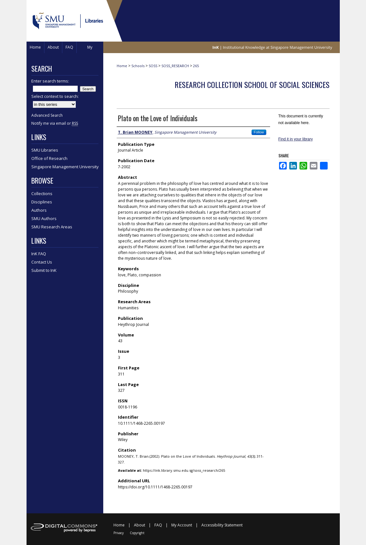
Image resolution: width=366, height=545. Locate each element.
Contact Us (41, 262)
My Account (181, 525)
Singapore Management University (65, 167)
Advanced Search (47, 115)
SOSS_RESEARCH (175, 65)
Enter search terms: (50, 81)
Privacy (118, 533)
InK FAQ (38, 254)
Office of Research (49, 158)
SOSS (153, 65)
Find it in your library (295, 139)
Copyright (137, 533)
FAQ (158, 525)
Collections (41, 193)
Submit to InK (44, 270)
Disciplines (41, 202)
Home (122, 65)
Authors (39, 210)
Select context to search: (55, 96)
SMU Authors (44, 218)
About (139, 525)
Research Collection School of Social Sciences (252, 84)
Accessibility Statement (222, 525)
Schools (137, 65)
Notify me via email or (54, 123)
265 (196, 65)
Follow (259, 132)
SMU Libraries (44, 150)
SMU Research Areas (51, 227)
